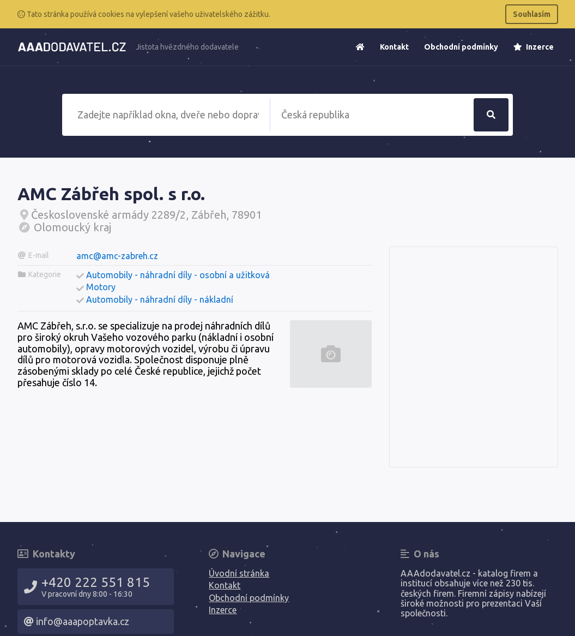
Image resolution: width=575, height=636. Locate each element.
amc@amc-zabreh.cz (117, 256)
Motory (101, 287)
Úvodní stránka (239, 573)
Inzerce (533, 47)
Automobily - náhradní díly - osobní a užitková (178, 275)
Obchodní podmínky (461, 47)
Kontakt (394, 47)
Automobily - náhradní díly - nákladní (159, 299)
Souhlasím (531, 14)
